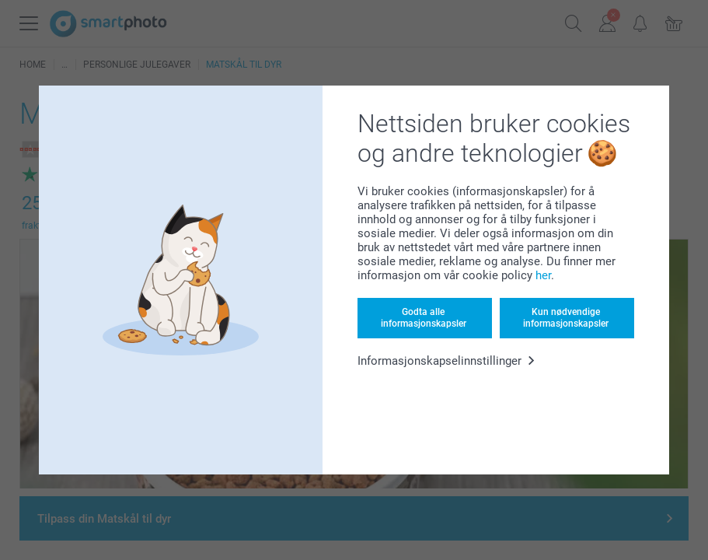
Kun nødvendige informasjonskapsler (566, 317)
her (543, 275)
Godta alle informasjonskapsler (423, 317)
